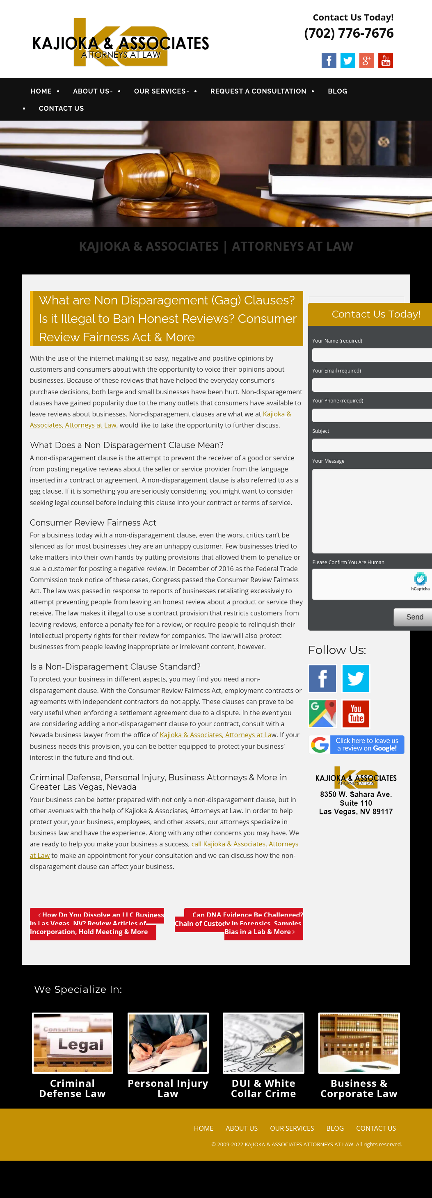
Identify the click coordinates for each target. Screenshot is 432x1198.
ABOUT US (91, 91)
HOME (40, 91)
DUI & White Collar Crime (264, 1088)
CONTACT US (61, 108)
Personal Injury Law (168, 1088)
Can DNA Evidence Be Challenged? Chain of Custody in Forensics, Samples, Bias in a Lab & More (239, 923)
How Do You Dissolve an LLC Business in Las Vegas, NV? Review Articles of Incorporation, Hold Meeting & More (97, 923)
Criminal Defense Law (72, 1088)
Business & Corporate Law (359, 1088)
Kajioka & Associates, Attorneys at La (215, 734)
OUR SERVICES (159, 91)
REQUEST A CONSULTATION (258, 91)
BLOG (337, 91)
